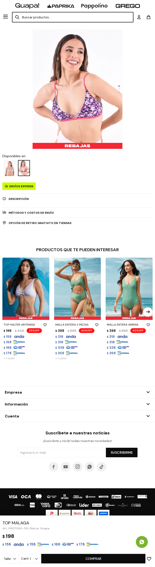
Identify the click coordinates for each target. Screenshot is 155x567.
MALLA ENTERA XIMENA (129, 324)
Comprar (93, 559)
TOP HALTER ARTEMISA (26, 324)
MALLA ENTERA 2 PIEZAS (77, 324)
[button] (119, 86)
